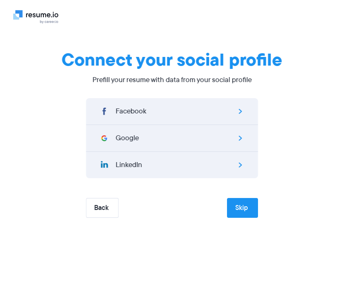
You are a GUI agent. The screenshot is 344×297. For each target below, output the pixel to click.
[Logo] (39, 16)
